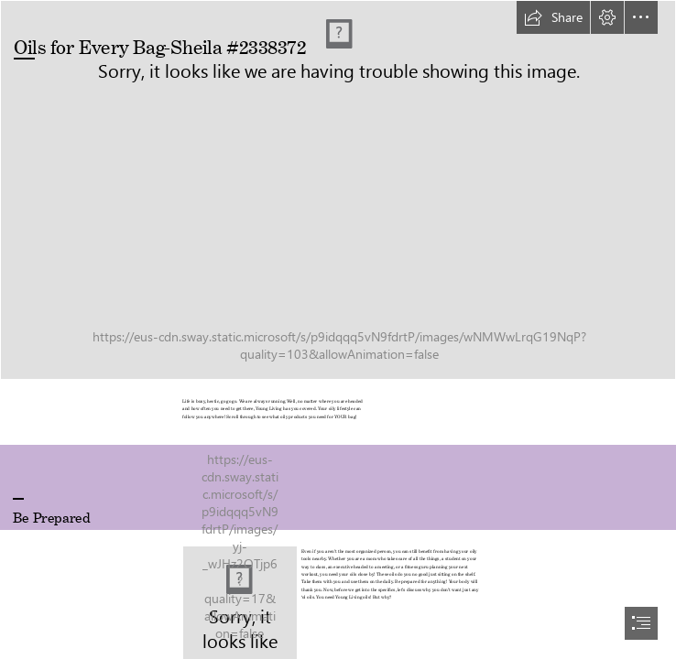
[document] (338, 329)
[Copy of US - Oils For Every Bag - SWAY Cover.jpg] (338, 190)
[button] (553, 17)
